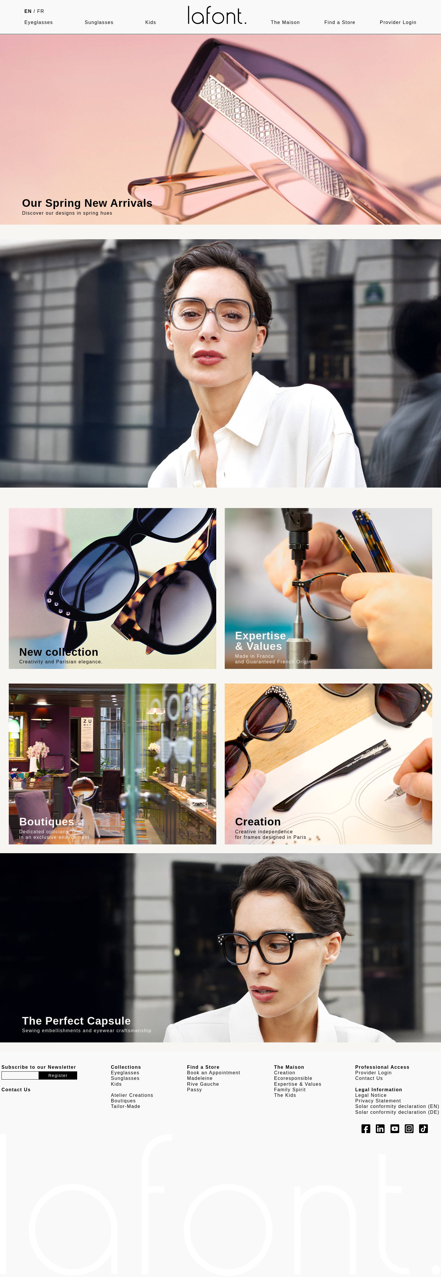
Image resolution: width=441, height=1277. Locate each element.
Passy (194, 1089)
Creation (284, 1072)
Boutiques (123, 1100)
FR (40, 11)
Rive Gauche (203, 1084)
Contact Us (369, 1078)
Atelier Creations (132, 1095)
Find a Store (339, 22)
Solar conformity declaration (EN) (397, 1106)
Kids (150, 22)
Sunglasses (99, 22)
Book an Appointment (214, 1072)
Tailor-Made (125, 1106)
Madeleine (200, 1078)
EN (28, 11)
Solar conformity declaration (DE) (397, 1112)
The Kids (285, 1095)
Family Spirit (290, 1089)
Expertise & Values (298, 1084)
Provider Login (398, 22)
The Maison (285, 22)
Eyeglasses (39, 22)
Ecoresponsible (293, 1078)
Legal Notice (371, 1095)
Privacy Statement (378, 1100)
